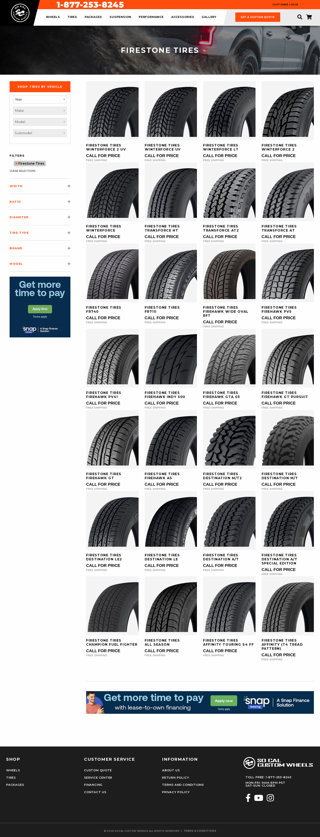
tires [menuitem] (72, 17)
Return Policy (175, 777)
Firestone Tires (29, 163)
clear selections (23, 170)
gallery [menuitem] (209, 17)
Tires (11, 777)
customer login (285, 4)
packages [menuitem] (93, 17)
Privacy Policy (176, 792)
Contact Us (95, 792)
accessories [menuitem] (182, 17)
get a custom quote (258, 17)
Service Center (98, 777)
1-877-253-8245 (182, 5)
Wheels (13, 770)
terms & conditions (199, 831)
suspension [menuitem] (120, 17)
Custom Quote (98, 770)
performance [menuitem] (151, 17)
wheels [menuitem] (53, 17)
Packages (15, 784)
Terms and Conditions (183, 784)
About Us (171, 770)
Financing (93, 784)
